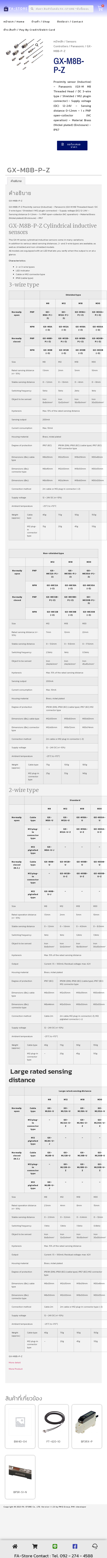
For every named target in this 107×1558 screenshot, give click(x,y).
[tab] (16, 181)
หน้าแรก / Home (14, 21)
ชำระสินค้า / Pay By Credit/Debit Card (29, 30)
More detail (15, 1362)
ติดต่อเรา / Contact (70, 21)
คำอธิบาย (16, 181)
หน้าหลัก (59, 41)
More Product (16, 1369)
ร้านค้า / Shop (41, 21)
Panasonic (77, 46)
